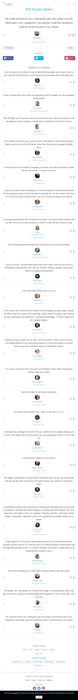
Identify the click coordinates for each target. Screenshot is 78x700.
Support (44, 563)
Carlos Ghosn (17, 662)
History (34, 470)
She (39, 359)
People (35, 88)
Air (39, 451)
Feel (39, 303)
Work (33, 563)
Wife (34, 134)
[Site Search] (68, 4)
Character (35, 209)
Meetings (43, 583)
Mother (36, 425)
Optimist (43, 405)
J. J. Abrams (27, 662)
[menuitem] (27, 680)
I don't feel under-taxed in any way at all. (39, 291)
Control (38, 160)
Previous (9, 48)
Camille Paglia (38, 662)
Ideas (38, 237)
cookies (15, 693)
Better (42, 425)
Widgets (49, 680)
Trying (33, 583)
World (39, 88)
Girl (43, 283)
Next (70, 48)
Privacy (33, 680)
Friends (33, 257)
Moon (43, 42)
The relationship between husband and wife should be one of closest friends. (39, 244)
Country (51, 650)
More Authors (39, 665)
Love (43, 497)
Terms (27, 680)
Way (36, 303)
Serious (38, 134)
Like (39, 425)
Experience (33, 111)
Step (44, 333)
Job (44, 385)
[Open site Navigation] (74, 4)
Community (40, 534)
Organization (39, 333)
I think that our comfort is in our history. (39, 458)
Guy (34, 42)
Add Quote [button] (41, 680)
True (44, 209)
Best (33, 333)
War (40, 609)
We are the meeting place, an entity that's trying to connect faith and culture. (39, 571)
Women (40, 385)
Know (38, 183)
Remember (40, 111)
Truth (40, 209)
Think (38, 470)
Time (34, 183)
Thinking (33, 534)
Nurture (43, 237)
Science (44, 650)
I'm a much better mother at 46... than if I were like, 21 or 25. (39, 412)
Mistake (43, 160)
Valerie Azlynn (49, 662)
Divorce (43, 134)
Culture (38, 42)
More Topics (39, 653)
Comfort (43, 470)
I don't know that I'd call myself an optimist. (39, 392)
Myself (38, 405)
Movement (43, 451)
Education (38, 563)
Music (34, 237)
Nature (46, 111)
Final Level (49, 676)
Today (39, 283)
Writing (35, 385)
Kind (45, 534)
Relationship (39, 257)
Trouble (42, 183)
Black (42, 359)
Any (42, 303)
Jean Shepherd (60, 662)
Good (43, 88)
